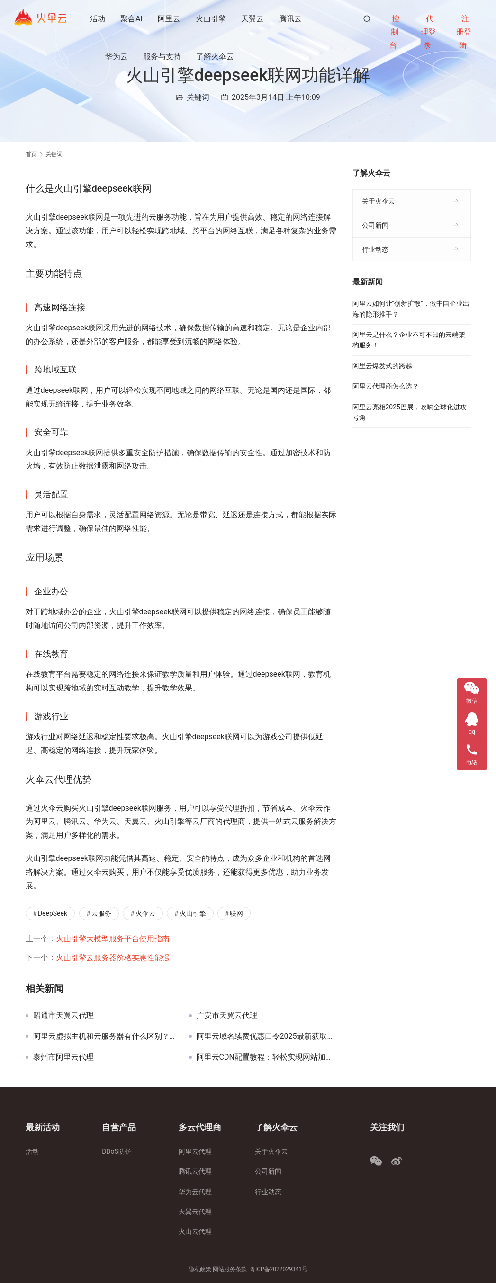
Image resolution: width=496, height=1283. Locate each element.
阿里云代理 (195, 1151)
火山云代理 (195, 1231)
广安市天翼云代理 (227, 1015)
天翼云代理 (195, 1211)
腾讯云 (291, 18)
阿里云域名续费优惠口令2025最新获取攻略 (267, 1036)
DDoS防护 (117, 1151)
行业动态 (375, 249)
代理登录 (428, 32)
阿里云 (170, 18)
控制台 (395, 32)
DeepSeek (52, 913)
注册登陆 (463, 32)
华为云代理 (195, 1191)
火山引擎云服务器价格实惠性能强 (113, 957)
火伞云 (145, 913)
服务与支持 (163, 56)
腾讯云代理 (195, 1171)
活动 (98, 18)
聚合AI (132, 18)
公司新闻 (375, 225)
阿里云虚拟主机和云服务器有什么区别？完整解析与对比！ (104, 1036)
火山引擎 (212, 18)
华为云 (117, 56)
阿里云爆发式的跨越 (382, 366)
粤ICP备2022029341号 (278, 1269)
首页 (31, 154)
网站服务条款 (230, 1269)
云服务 (101, 913)
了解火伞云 (216, 56)
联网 (236, 913)
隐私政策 (200, 1269)
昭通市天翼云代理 (63, 1015)
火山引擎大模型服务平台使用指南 (113, 938)
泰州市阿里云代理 (63, 1057)
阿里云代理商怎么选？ (385, 386)
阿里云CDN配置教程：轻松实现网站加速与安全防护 (267, 1057)
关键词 (198, 97)
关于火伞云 (378, 201)
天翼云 (253, 18)
